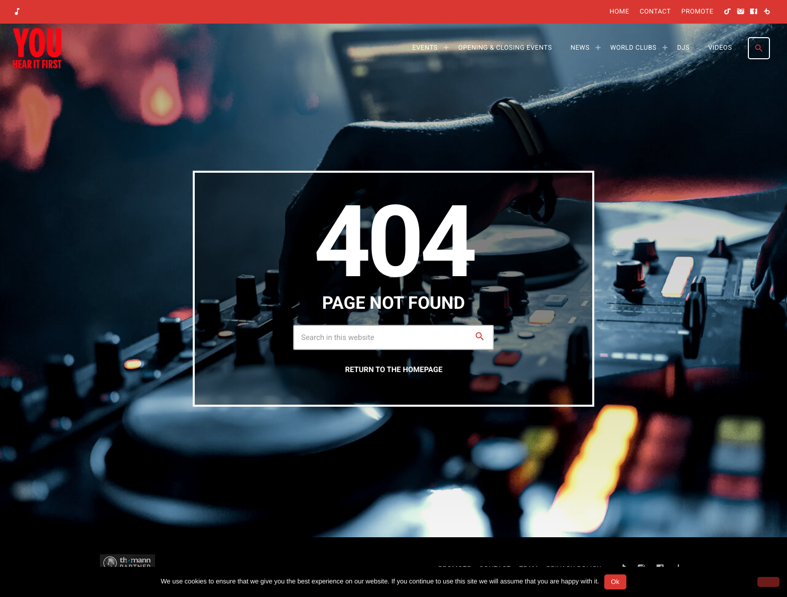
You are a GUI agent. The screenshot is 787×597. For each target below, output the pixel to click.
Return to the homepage (393, 369)
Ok (615, 581)
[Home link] (37, 48)
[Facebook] (754, 12)
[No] (768, 582)
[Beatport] (767, 12)
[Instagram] (741, 12)
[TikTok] (728, 12)
